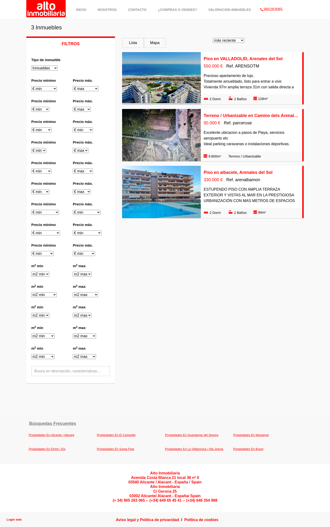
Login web (14, 519)
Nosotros (107, 10)
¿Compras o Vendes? (177, 10)
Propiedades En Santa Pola (115, 449)
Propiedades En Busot (248, 449)
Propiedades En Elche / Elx (47, 449)
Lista (133, 43)
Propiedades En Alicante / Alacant (51, 435)
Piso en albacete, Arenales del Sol (238, 172)
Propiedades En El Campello (116, 435)
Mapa (155, 43)
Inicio (81, 10)
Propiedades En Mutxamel (251, 435)
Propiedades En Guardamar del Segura (191, 435)
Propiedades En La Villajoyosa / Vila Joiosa (194, 449)
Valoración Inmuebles (229, 10)
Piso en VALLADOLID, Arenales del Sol (243, 58)
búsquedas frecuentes (52, 423)
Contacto (137, 10)
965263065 (271, 3)
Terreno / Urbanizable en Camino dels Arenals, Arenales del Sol (251, 115)
